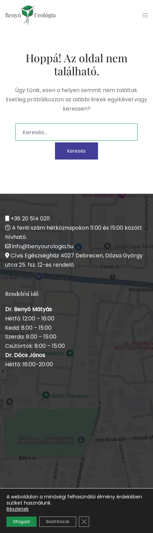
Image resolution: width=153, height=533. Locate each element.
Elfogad (21, 521)
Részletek (17, 509)
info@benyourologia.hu (42, 246)
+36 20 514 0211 (30, 219)
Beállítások (57, 521)
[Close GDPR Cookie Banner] (84, 522)
